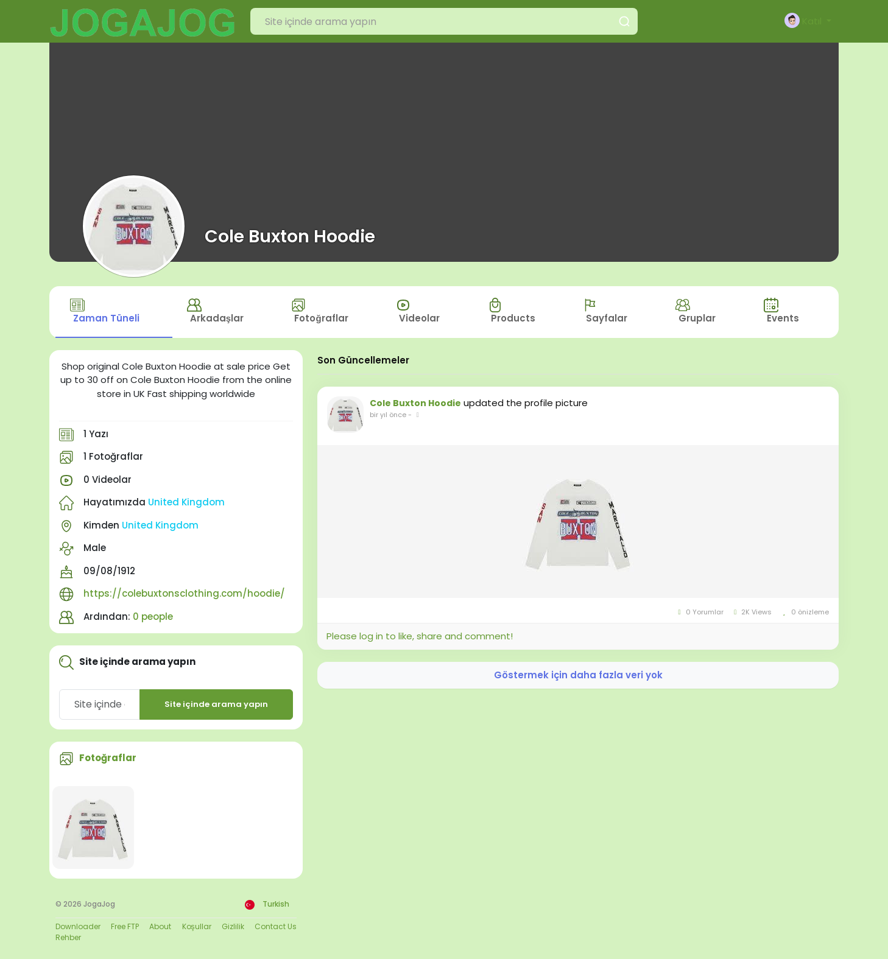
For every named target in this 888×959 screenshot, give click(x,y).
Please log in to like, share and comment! (419, 637)
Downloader (77, 927)
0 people (153, 617)
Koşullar (196, 927)
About (160, 927)
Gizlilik (233, 927)
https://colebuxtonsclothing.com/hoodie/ (184, 594)
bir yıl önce (388, 416)
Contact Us (276, 927)
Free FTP (125, 927)
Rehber (68, 938)
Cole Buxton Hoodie (290, 236)
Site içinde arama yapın (216, 705)
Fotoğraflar (107, 759)
